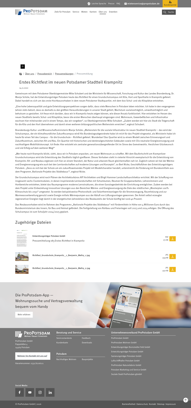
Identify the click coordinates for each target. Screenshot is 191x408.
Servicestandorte (64, 338)
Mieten (84, 19)
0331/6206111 (37, 363)
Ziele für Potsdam (62, 19)
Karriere (93, 19)
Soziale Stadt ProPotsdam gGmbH (126, 374)
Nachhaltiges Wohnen (66, 359)
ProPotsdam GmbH (119, 338)
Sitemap (160, 404)
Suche (169, 19)
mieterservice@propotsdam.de (143, 4)
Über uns (103, 19)
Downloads (87, 343)
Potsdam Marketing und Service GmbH (128, 370)
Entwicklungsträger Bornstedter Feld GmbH (130, 347)
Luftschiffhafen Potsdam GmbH (125, 361)
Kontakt (152, 404)
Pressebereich (44, 74)
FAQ (118, 4)
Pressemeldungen (64, 74)
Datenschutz (142, 404)
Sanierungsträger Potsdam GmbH (126, 356)
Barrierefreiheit (128, 404)
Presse (111, 4)
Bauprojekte (87, 359)
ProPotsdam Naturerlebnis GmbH (126, 365)
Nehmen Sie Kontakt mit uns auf (32, 356)
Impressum (171, 404)
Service (76, 19)
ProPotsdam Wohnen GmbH (123, 343)
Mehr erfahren (24, 315)
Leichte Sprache (99, 4)
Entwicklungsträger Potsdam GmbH (127, 352)
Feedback (86, 338)
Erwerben (113, 19)
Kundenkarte (62, 343)
